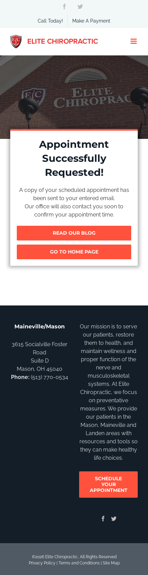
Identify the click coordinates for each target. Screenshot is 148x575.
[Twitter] (113, 518)
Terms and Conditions (79, 563)
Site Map (111, 563)
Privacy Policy (42, 563)
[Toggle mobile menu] (134, 41)
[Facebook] (103, 518)
